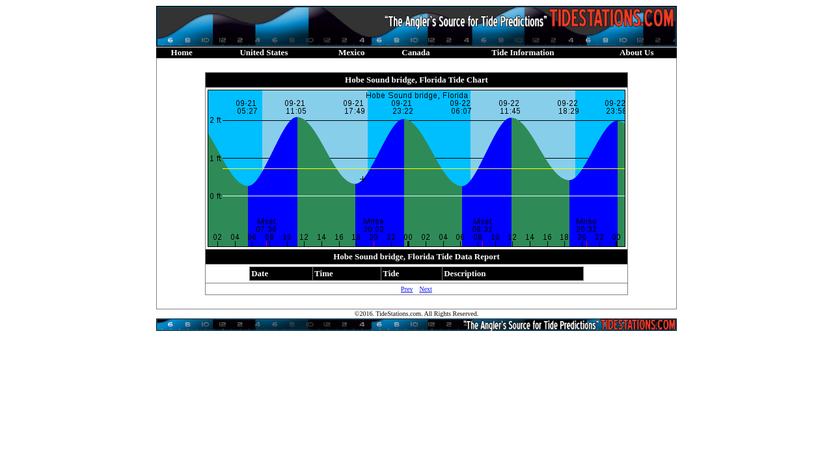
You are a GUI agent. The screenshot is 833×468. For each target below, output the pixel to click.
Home (182, 52)
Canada (416, 52)
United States (263, 52)
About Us (636, 52)
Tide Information (522, 52)
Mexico (351, 52)
